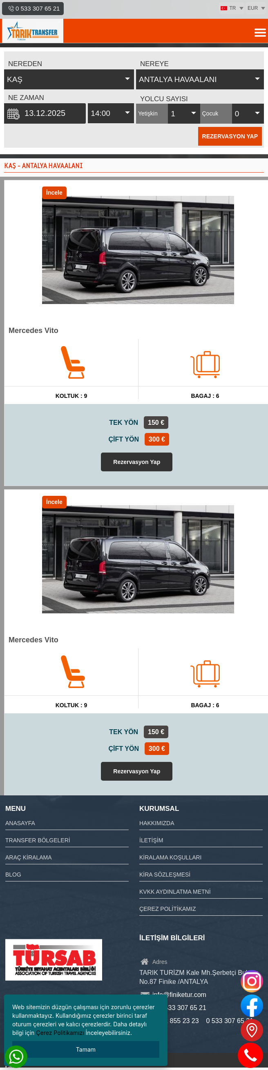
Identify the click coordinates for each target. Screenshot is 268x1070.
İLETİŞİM (151, 840)
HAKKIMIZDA (156, 823)
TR (228, 8)
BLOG (13, 874)
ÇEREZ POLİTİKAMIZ (167, 909)
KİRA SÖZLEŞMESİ (164, 874)
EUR (253, 8)
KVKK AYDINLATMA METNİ (175, 891)
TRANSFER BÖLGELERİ (37, 840)
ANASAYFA (20, 823)
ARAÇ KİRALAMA (28, 857)
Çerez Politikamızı (60, 1032)
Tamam (86, 1049)
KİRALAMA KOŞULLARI (170, 857)
